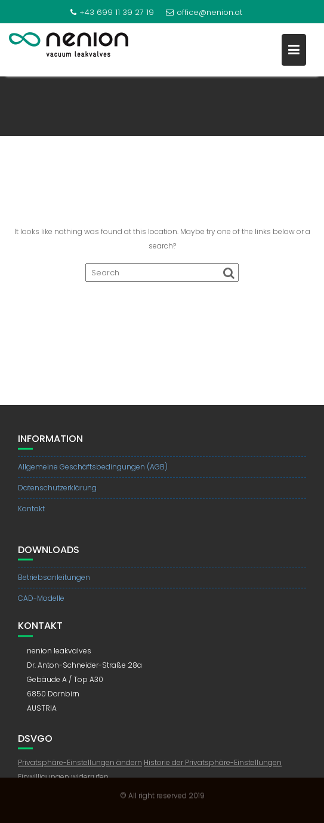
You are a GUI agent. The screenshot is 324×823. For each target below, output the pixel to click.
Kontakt (31, 509)
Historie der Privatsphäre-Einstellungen (213, 766)
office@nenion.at (204, 12)
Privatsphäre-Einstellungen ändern (80, 766)
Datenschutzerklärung (57, 488)
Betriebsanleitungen (54, 581)
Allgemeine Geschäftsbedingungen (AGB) (93, 467)
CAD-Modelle (41, 602)
